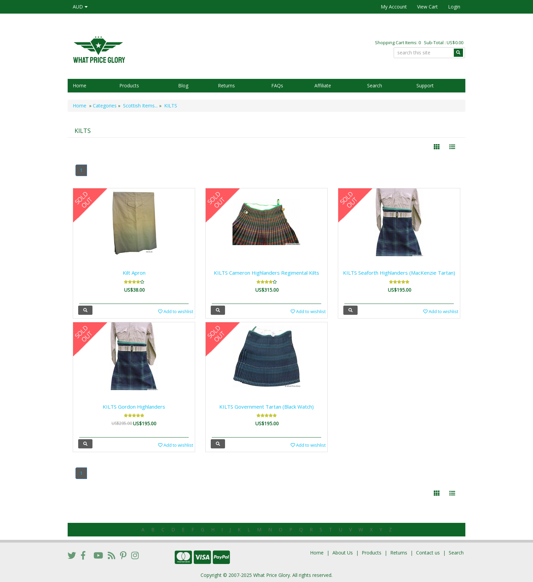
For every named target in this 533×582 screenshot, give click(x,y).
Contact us (428, 552)
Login (454, 6)
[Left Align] (437, 147)
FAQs (277, 85)
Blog (183, 85)
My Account (394, 6)
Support (425, 85)
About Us (342, 552)
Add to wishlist (175, 311)
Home (79, 85)
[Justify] (452, 147)
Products (129, 85)
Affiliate (322, 85)
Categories (105, 105)
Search (374, 85)
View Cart (427, 6)
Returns (226, 85)
